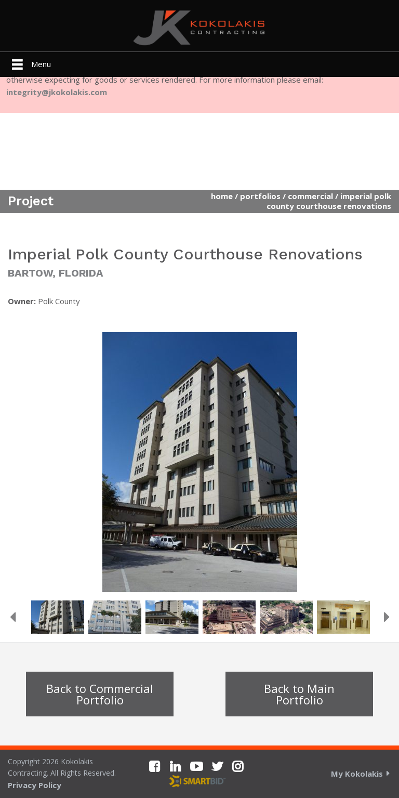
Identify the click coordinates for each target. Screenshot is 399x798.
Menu (41, 64)
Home (222, 196)
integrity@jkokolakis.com (56, 92)
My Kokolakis (357, 773)
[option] (199, 462)
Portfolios (260, 196)
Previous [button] (12, 617)
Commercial (310, 196)
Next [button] (386, 617)
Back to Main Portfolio (299, 694)
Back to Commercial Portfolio (99, 694)
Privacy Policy (34, 785)
